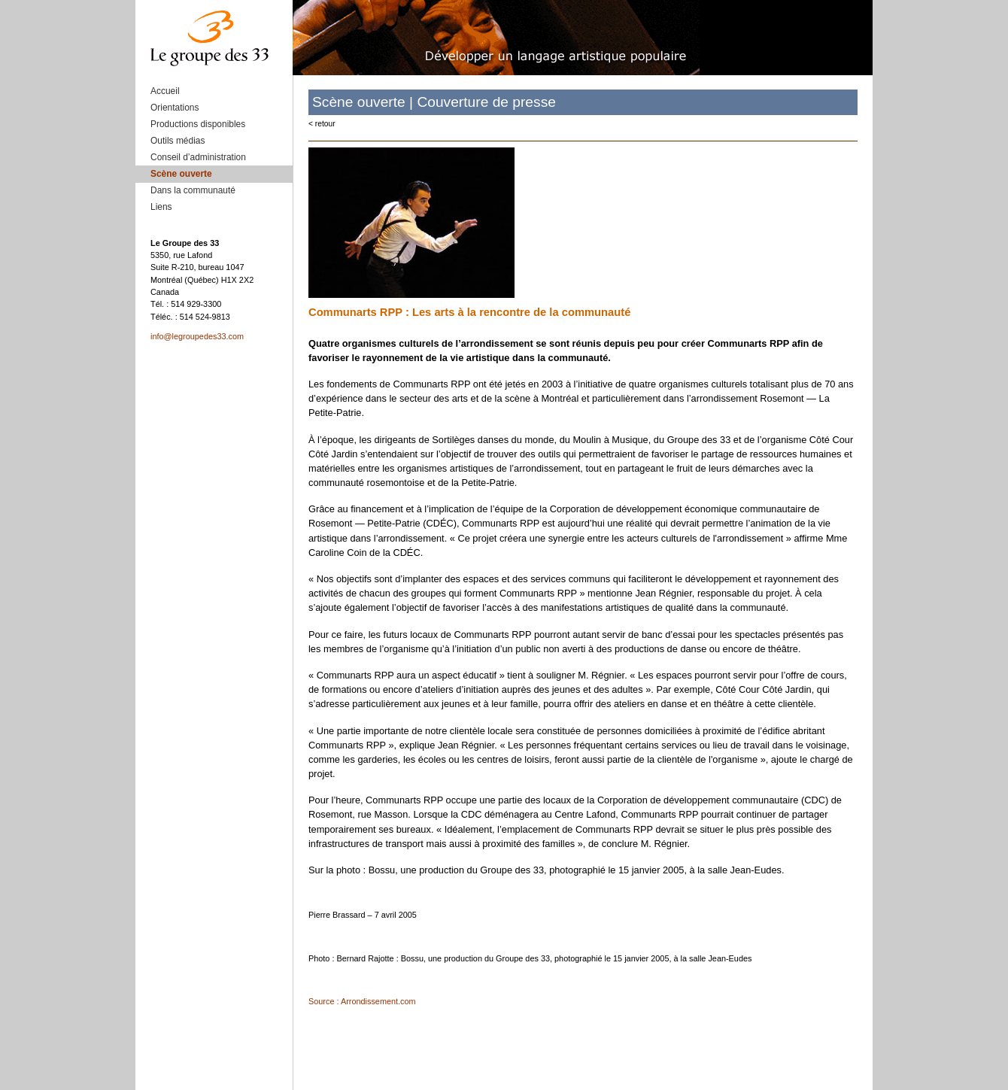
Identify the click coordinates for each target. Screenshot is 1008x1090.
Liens (161, 207)
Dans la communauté (192, 190)
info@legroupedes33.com (197, 336)
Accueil (165, 91)
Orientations (174, 107)
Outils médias (177, 140)
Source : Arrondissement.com (362, 1001)
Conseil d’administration (198, 157)
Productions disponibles (197, 124)
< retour (321, 124)
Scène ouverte (181, 174)
